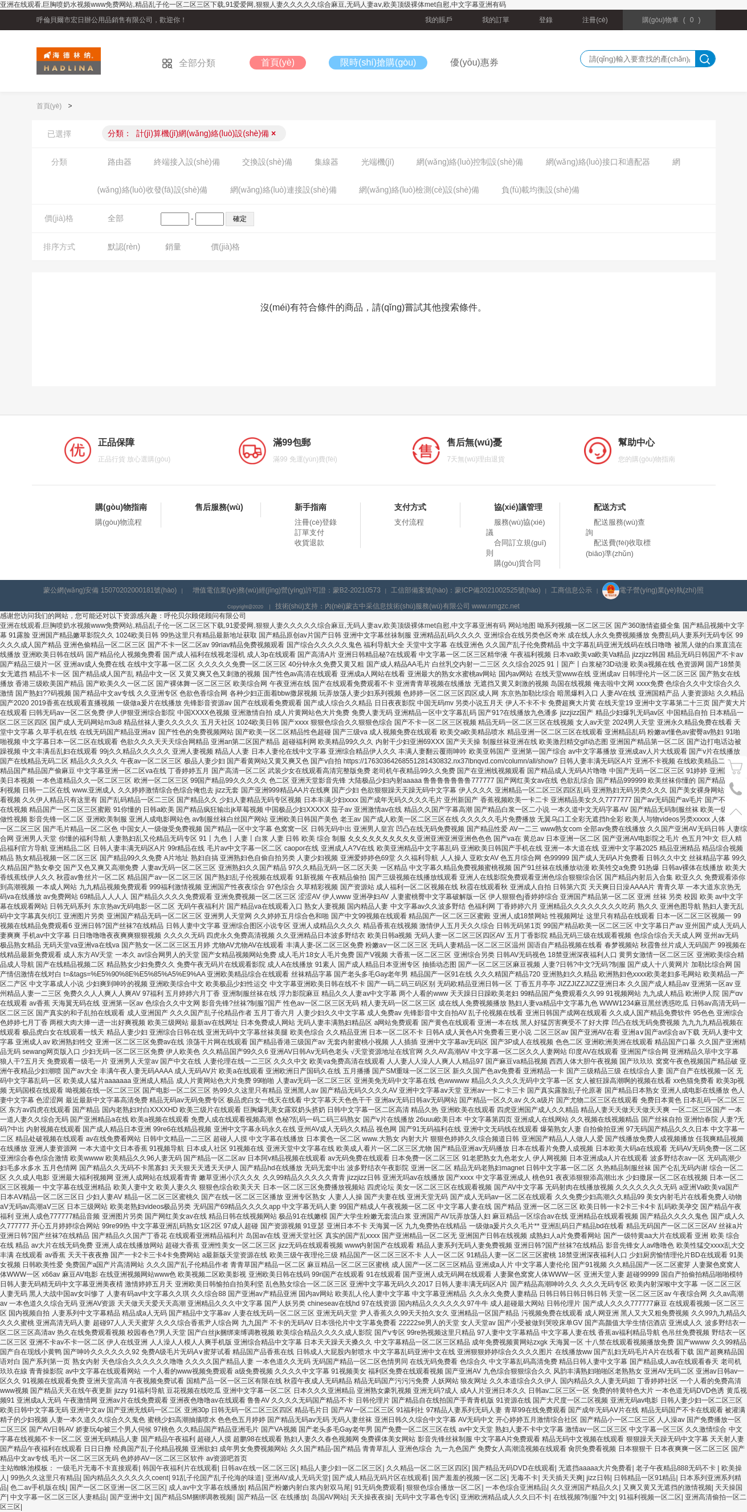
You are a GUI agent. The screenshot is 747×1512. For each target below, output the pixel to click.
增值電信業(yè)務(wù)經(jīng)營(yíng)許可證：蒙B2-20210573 (287, 590)
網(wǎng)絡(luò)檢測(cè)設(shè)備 (419, 189)
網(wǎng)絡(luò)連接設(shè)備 (283, 189)
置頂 (736, 811)
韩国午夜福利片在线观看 (180, 1468)
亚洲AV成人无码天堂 (297, 1478)
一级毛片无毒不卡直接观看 (97, 1468)
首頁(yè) (278, 62)
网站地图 (522, 626)
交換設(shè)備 (267, 161)
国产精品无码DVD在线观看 (513, 1468)
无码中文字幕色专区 (426, 1497)
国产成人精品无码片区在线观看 (380, 1478)
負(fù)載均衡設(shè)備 (540, 189)
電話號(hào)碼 (736, 789)
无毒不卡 (524, 1478)
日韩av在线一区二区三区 (259, 1468)
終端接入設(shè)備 (187, 161)
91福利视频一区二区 (650, 1497)
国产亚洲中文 (130, 1497)
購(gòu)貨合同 (517, 563)
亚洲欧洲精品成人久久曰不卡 (504, 1497)
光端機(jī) (377, 161)
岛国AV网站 (329, 1497)
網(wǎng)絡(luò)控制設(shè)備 (470, 161)
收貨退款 (309, 542)
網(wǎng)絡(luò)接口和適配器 (598, 161)
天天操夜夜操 (370, 1497)
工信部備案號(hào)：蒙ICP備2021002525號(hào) (466, 590)
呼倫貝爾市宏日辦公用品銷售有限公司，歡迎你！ (111, 20)
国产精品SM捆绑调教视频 (193, 1497)
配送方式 (610, 507)
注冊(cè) (595, 20)
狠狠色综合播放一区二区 (443, 1487)
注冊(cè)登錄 (316, 522)
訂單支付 (309, 532)
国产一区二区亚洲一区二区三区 (117, 1487)
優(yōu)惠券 (474, 62)
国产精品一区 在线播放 (272, 1497)
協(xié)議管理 (518, 507)
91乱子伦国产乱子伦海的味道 (217, 1478)
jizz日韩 (598, 1478)
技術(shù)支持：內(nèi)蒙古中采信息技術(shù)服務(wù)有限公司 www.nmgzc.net (397, 606)
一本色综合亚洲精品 (516, 1487)
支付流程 (409, 522)
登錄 (546, 20)
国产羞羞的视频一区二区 (469, 1478)
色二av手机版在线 (38, 1487)
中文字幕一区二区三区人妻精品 (58, 1497)
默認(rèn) (124, 246)
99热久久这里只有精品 (44, 1478)
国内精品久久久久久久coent (125, 1478)
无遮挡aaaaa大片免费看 (595, 1468)
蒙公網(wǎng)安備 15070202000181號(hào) (110, 590)
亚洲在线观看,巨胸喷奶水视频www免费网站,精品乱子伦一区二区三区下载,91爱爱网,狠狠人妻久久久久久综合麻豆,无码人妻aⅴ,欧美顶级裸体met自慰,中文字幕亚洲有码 (253, 5)
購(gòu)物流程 (118, 522)
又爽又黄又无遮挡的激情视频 (667, 1487)
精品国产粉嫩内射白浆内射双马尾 (299, 1487)
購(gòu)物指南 (121, 507)
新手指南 (310, 507)
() (671, 20)
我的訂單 (495, 20)
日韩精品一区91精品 (645, 1478)
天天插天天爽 (562, 1478)
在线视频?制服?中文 (584, 1497)
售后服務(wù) (219, 507)
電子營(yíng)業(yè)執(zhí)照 (652, 590)
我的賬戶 (438, 20)
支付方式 (410, 507)
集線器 (326, 161)
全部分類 (188, 63)
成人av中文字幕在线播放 (206, 1487)
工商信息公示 (571, 590)
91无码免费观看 (378, 1487)
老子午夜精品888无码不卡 (676, 1468)
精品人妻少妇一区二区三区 (341, 1468)
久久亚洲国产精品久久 (584, 1487)
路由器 (120, 161)
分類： (192, 133)
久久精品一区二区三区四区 (427, 1468)
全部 (116, 218)
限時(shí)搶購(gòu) (378, 62)
